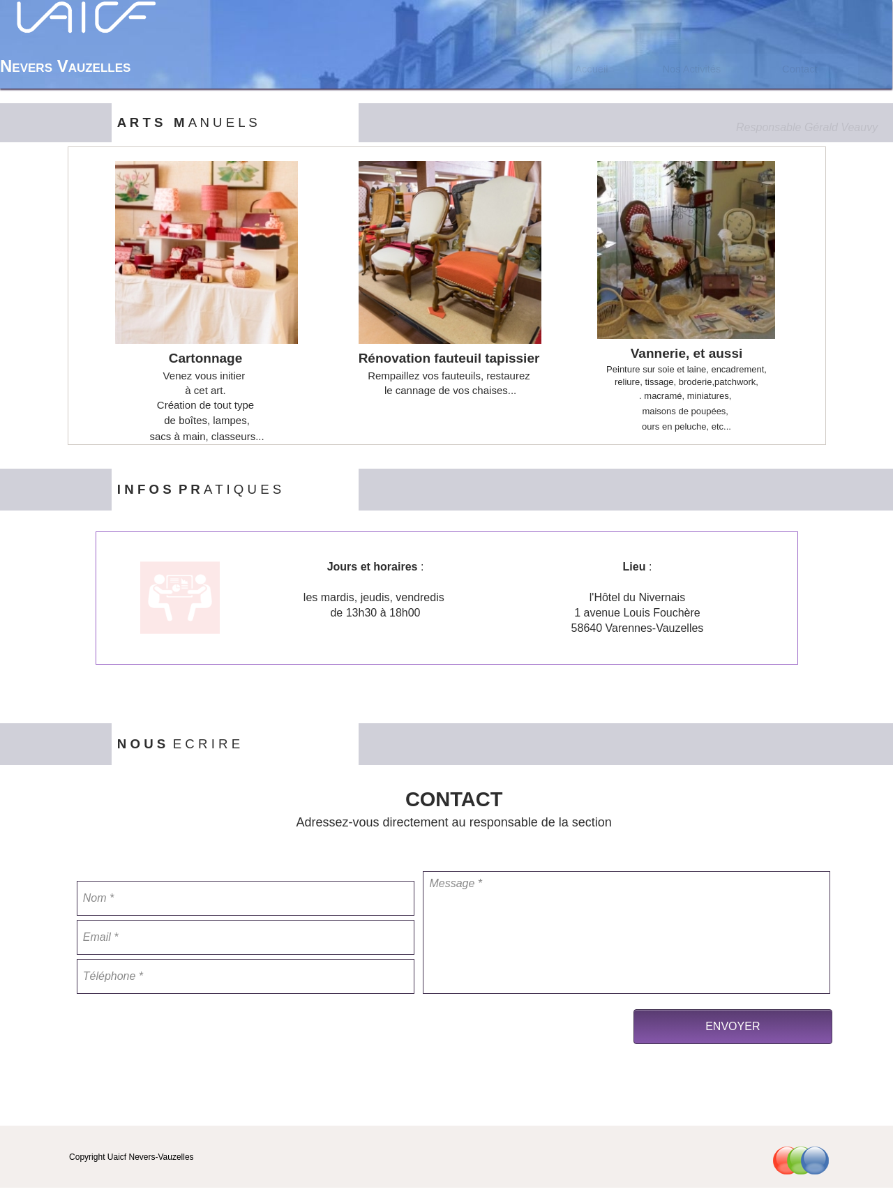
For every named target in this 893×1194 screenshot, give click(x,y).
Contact (800, 69)
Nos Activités (691, 69)
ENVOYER (732, 1026)
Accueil (591, 69)
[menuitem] (591, 69)
